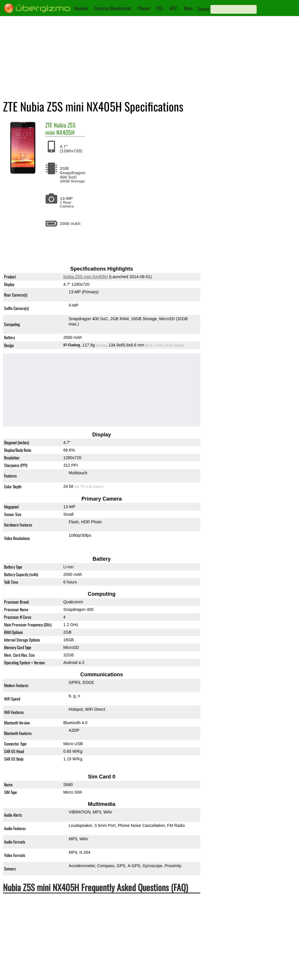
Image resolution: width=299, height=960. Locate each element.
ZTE (48, 125)
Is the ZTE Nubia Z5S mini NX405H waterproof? (59, 910)
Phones (144, 8)
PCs (160, 8)
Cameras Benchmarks (112, 8)
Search (203, 8)
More (188, 8)
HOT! (173, 8)
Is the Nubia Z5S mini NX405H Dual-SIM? (52, 939)
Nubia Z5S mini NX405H (60, 129)
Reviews (81, 8)
